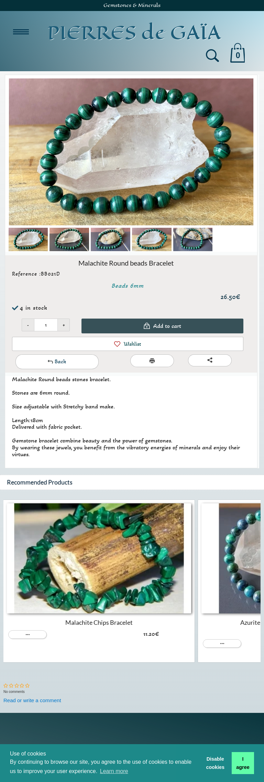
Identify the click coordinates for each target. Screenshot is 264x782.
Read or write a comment (32, 700)
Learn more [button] (114, 771)
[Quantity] (46, 325)
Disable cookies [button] (215, 763)
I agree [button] (242, 763)
